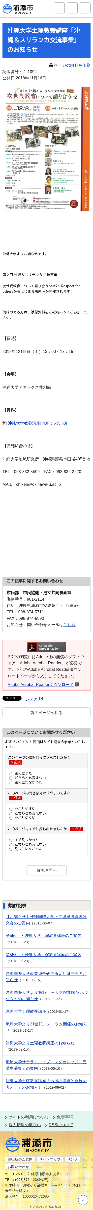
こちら (69, 625)
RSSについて (61, 1125)
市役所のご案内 (20, 1159)
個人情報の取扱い (25, 1125)
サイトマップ (50, 1159)
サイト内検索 (59, 7)
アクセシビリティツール (72, 7)
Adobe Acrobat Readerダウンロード (43, 684)
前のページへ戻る (46, 713)
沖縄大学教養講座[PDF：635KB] (37, 423)
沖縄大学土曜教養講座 (26, 1011)
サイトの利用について (29, 1117)
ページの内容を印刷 (70, 65)
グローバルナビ (85, 7)
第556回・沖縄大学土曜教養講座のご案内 (43, 935)
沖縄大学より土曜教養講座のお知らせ (40, 1043)
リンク (72, 1159)
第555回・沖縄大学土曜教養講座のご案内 (43, 955)
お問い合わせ (18, 1167)
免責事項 (65, 1117)
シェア (34, 699)
